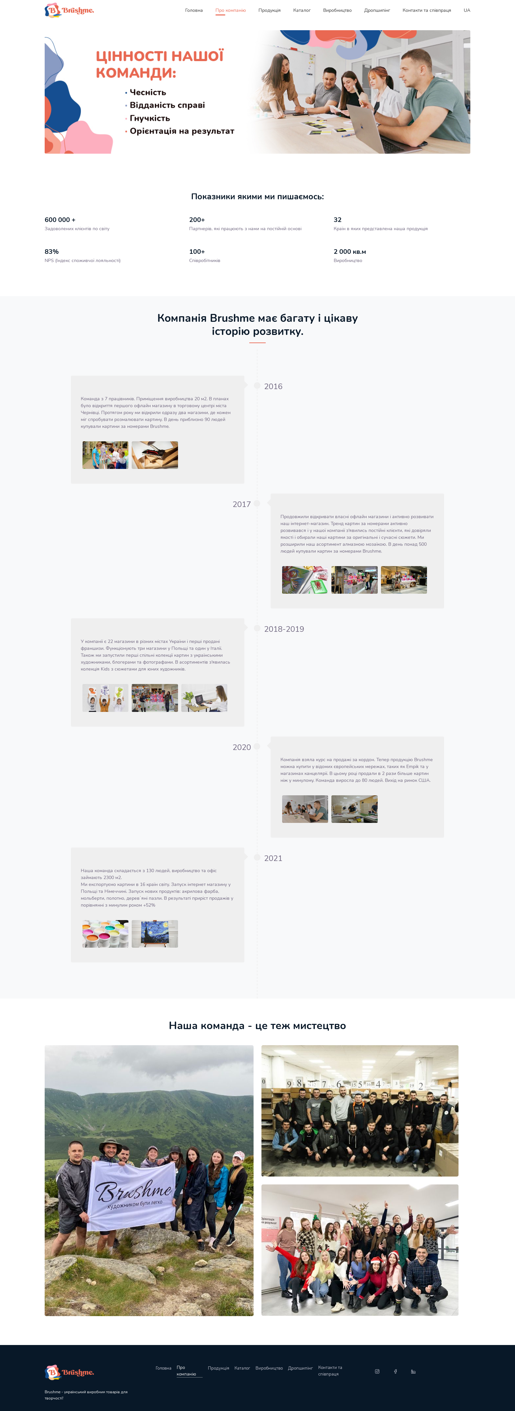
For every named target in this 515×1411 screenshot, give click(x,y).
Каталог (302, 10)
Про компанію (230, 10)
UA (467, 10)
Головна (194, 10)
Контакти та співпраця (427, 10)
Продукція (269, 10)
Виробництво (337, 10)
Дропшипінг (377, 10)
